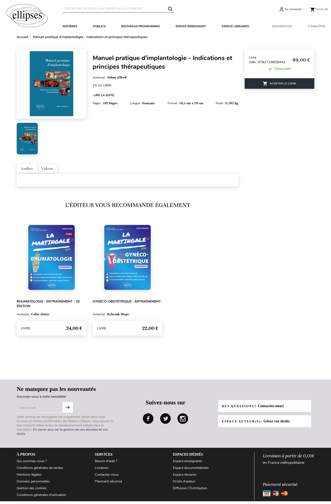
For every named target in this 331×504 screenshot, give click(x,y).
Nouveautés (282, 26)
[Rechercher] (118, 8)
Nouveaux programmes (140, 26)
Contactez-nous (107, 477)
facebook (148, 421)
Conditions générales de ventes (40, 470)
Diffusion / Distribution (190, 491)
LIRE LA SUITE (104, 95)
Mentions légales (29, 477)
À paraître (316, 26)
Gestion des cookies (32, 491)
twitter (165, 421)
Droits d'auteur (184, 484)
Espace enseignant (191, 26)
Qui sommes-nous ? (32, 464)
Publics (99, 26)
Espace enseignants (187, 464)
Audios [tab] (30, 170)
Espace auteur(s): (257, 424)
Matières (70, 26)
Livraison (102, 470)
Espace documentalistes (191, 470)
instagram (183, 421)
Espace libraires (235, 26)
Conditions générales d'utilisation (41, 497)
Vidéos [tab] (56, 170)
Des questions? (254, 409)
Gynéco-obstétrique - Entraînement (127, 304)
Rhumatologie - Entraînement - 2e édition (48, 306)
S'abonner (67, 410)
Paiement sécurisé (108, 484)
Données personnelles (33, 484)
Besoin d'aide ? (106, 464)
